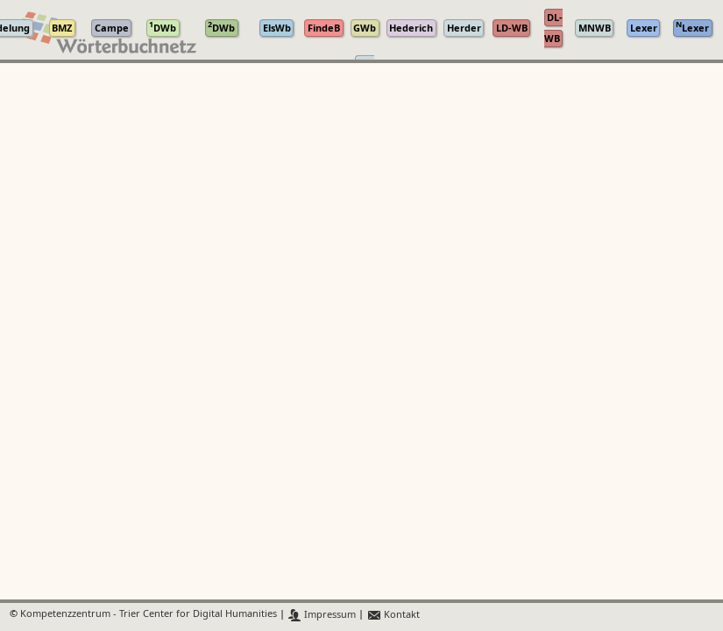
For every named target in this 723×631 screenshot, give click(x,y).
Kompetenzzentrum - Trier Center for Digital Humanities (148, 614)
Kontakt (393, 614)
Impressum (322, 614)
